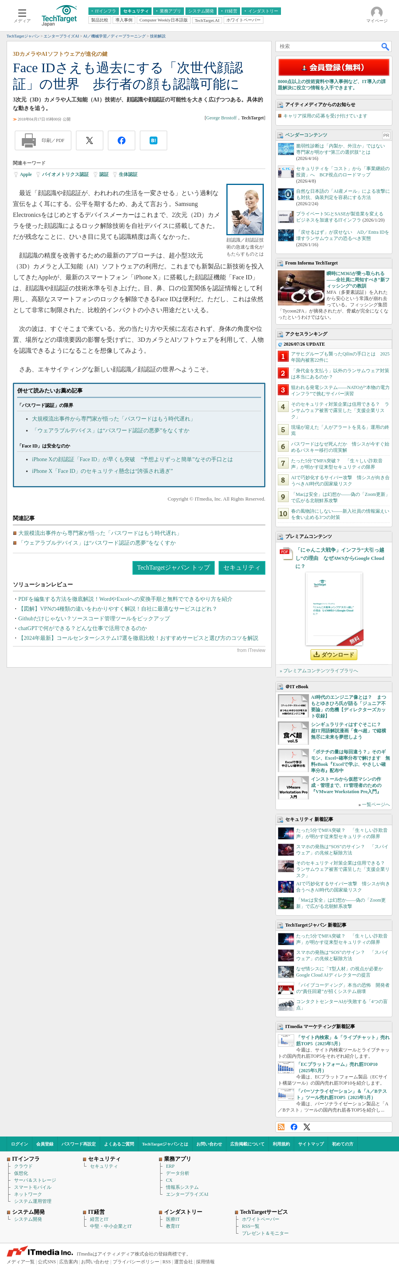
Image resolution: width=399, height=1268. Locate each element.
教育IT (173, 1226)
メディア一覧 (21, 1261)
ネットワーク (28, 1194)
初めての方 (342, 1144)
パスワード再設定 (79, 1144)
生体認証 (128, 174)
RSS (281, 1127)
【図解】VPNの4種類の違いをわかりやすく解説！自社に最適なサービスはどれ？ (117, 609)
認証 (104, 174)
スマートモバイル (32, 1187)
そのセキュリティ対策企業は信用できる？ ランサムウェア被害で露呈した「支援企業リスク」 (340, 410)
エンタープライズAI (187, 1194)
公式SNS (47, 1261)
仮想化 (21, 1173)
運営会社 (183, 1261)
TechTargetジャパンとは (165, 1144)
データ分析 (177, 1173)
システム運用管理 (32, 1201)
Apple (26, 174)
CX (169, 1180)
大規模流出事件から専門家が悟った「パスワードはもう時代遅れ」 (114, 419)
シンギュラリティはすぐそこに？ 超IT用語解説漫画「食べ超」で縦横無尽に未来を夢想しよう (348, 731)
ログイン (19, 1144)
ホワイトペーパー (260, 1219)
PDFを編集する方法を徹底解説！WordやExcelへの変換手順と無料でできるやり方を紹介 (125, 599)
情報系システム (182, 1187)
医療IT (173, 1219)
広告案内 (68, 1261)
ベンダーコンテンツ (306, 135)
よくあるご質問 (119, 1144)
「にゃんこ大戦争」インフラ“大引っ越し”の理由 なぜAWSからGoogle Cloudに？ (339, 558)
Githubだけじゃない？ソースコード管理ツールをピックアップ (94, 619)
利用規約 (281, 1144)
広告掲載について (247, 1144)
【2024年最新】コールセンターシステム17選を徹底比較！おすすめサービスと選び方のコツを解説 (138, 638)
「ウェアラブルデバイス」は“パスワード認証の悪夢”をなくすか (110, 430)
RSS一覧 (251, 1226)
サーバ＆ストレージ (35, 1180)
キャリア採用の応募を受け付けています (325, 116)
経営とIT (99, 1219)
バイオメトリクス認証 (65, 174)
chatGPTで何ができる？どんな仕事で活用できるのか (82, 628)
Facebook (294, 1127)
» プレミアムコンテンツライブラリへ (319, 670)
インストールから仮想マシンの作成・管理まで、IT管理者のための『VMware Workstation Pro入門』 (346, 785)
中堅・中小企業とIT (111, 1226)
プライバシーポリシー (136, 1261)
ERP (170, 1166)
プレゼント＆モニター (265, 1233)
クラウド (23, 1166)
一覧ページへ (376, 804)
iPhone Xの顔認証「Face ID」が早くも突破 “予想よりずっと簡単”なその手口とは (132, 459)
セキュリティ (242, 567)
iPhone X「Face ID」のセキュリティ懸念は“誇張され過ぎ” (102, 471)
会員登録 (44, 1144)
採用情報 (205, 1261)
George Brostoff (221, 118)
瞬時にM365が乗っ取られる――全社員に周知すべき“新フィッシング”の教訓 (358, 280)
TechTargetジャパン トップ (173, 567)
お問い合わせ (209, 1144)
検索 (386, 46)
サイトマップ (311, 1144)
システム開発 (28, 1219)
